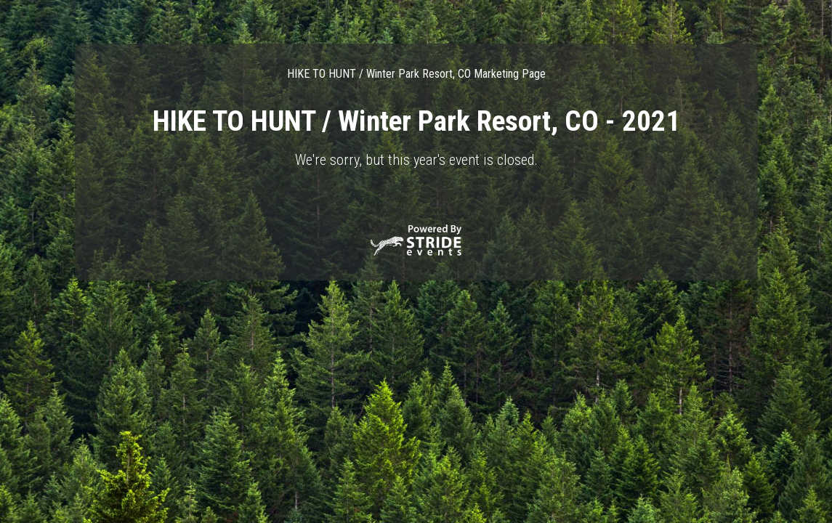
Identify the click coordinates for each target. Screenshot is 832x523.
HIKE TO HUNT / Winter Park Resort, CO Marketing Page (416, 74)
